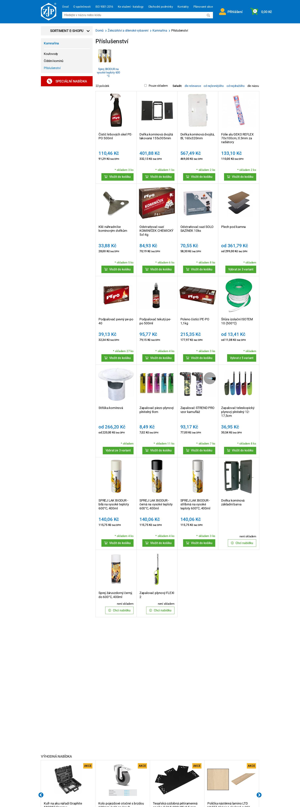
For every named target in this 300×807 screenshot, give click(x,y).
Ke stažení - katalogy (130, 6)
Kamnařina (51, 43)
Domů (99, 30)
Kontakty (183, 6)
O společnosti (81, 6)
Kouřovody (51, 54)
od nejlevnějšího (214, 86)
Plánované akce (203, 6)
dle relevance (193, 86)
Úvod (65, 6)
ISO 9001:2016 (104, 6)
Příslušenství (52, 68)
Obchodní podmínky (160, 6)
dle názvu (253, 86)
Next (259, 795)
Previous (41, 795)
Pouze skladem (156, 85)
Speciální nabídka (66, 81)
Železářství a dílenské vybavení (128, 30)
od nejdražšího (236, 86)
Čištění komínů (53, 61)
